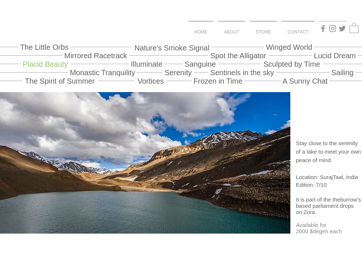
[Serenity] (178, 72)
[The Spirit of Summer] (60, 80)
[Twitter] (342, 28)
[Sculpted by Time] (291, 64)
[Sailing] (342, 72)
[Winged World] (289, 47)
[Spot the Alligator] (238, 55)
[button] (354, 27)
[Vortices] (151, 80)
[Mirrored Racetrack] (95, 55)
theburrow (344, 199)
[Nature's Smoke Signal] (172, 47)
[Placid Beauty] (45, 64)
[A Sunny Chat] (305, 80)
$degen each (326, 231)
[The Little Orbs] (44, 47)
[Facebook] (323, 28)
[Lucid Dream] (335, 55)
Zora (309, 212)
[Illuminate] (146, 64)
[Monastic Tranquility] (102, 72)
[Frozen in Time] (218, 80)
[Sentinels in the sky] (242, 72)
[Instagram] (332, 28)
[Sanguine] (200, 64)
